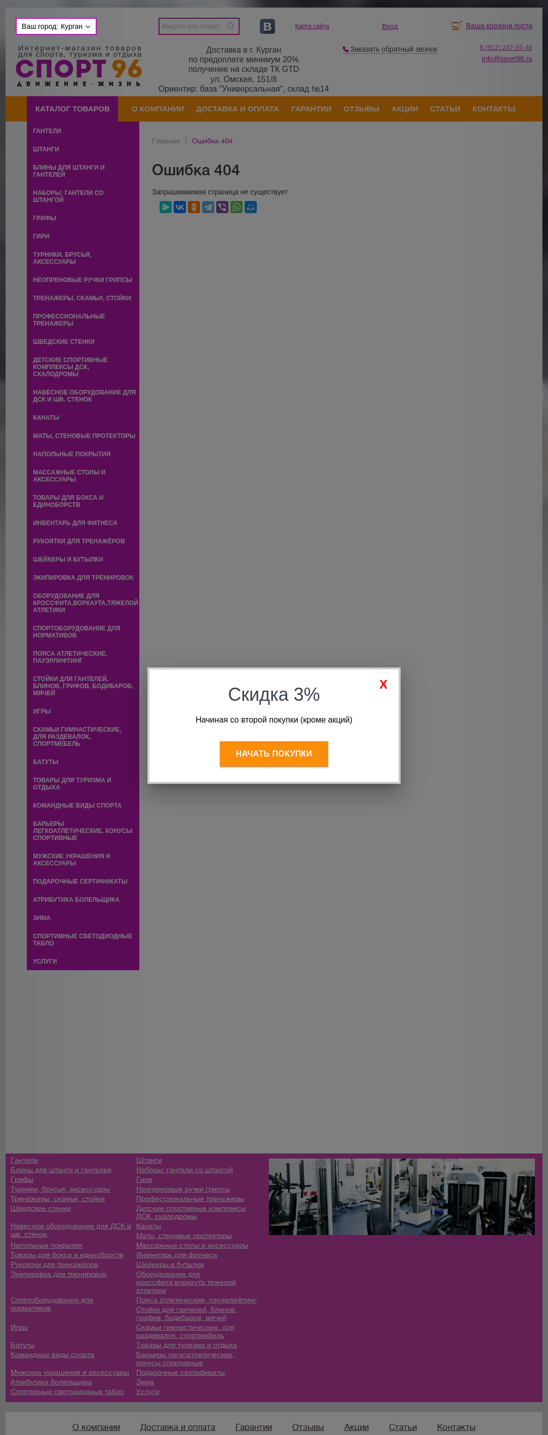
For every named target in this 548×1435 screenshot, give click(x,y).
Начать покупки (274, 753)
